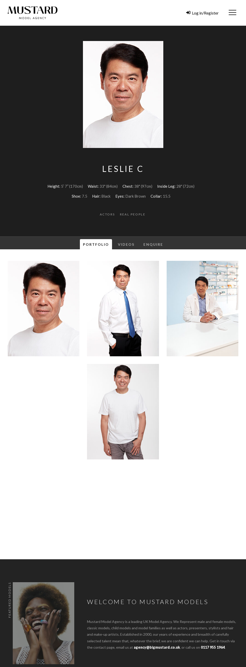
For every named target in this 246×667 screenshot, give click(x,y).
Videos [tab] (126, 244)
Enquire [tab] (153, 244)
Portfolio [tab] (96, 244)
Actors (107, 214)
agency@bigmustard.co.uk (157, 647)
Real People (132, 214)
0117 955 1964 (213, 647)
